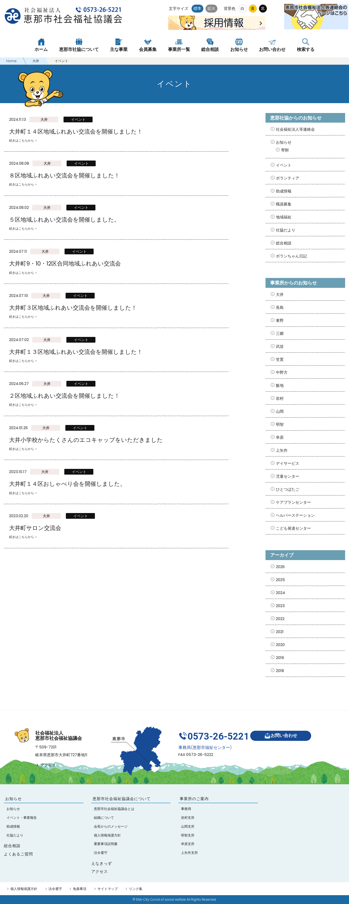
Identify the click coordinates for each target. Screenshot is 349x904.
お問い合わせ (282, 735)
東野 (280, 320)
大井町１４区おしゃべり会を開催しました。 (67, 484)
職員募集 (283, 204)
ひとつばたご (287, 489)
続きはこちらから (21, 140)
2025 (280, 579)
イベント (78, 119)
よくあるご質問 (18, 854)
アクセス (45, 765)
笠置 (280, 359)
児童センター (287, 476)
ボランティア (287, 178)
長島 (280, 307)
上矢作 (282, 450)
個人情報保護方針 (23, 888)
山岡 (280, 411)
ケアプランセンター (293, 502)
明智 (280, 424)
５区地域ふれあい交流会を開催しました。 (64, 220)
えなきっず (101, 863)
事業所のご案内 (194, 798)
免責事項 (79, 888)
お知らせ (283, 142)
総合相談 (283, 243)
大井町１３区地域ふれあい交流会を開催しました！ (76, 352)
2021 (280, 631)
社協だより (285, 230)
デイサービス (287, 463)
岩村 (280, 398)
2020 (280, 644)
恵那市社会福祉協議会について (122, 798)
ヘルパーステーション (295, 515)
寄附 (285, 150)
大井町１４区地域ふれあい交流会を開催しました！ (76, 132)
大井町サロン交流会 (35, 528)
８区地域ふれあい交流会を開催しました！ (64, 175)
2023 (280, 605)
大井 (44, 119)
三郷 (280, 333)
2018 (280, 670)
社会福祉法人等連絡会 (295, 129)
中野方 (282, 372)
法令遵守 (55, 888)
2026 (280, 566)
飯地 (280, 385)
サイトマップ (107, 888)
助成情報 (283, 191)
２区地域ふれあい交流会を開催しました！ (64, 396)
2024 (280, 592)
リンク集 (135, 888)
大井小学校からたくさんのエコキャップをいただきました (86, 440)
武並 (280, 346)
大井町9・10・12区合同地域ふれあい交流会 (65, 264)
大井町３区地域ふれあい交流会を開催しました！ (73, 308)
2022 (280, 618)
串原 (280, 437)
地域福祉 (283, 217)
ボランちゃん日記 (291, 256)
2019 (280, 657)
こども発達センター (293, 528)
